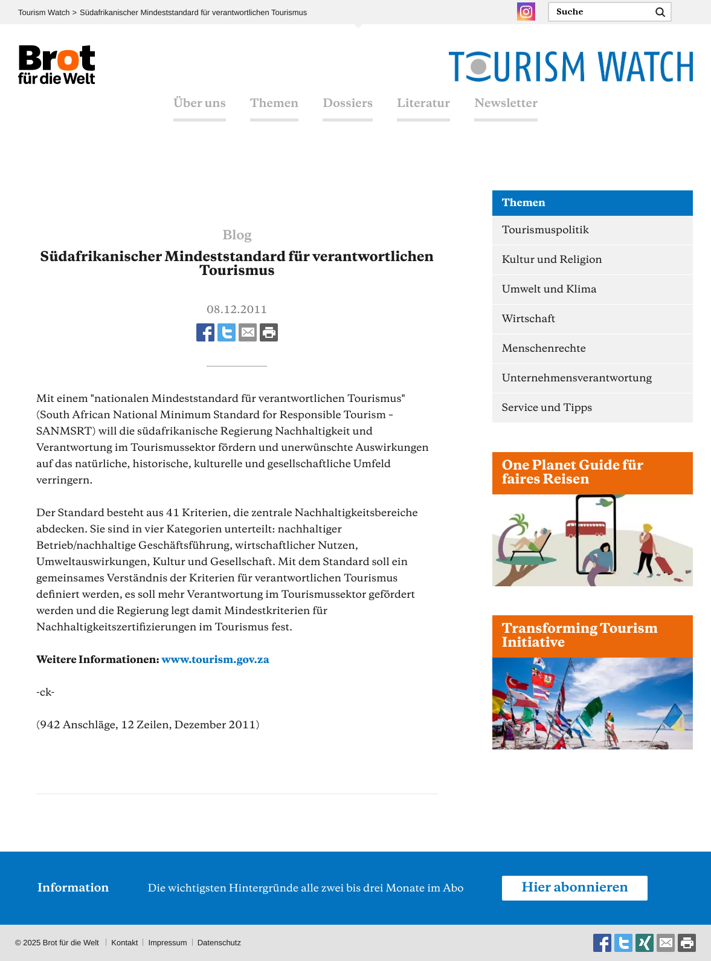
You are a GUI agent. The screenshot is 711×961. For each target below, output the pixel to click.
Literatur (423, 104)
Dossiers (348, 104)
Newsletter (506, 104)
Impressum (167, 942)
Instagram (526, 11)
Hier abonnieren (574, 888)
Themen (274, 104)
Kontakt (124, 942)
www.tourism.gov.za (215, 660)
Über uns (199, 104)
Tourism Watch (43, 12)
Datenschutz (219, 942)
